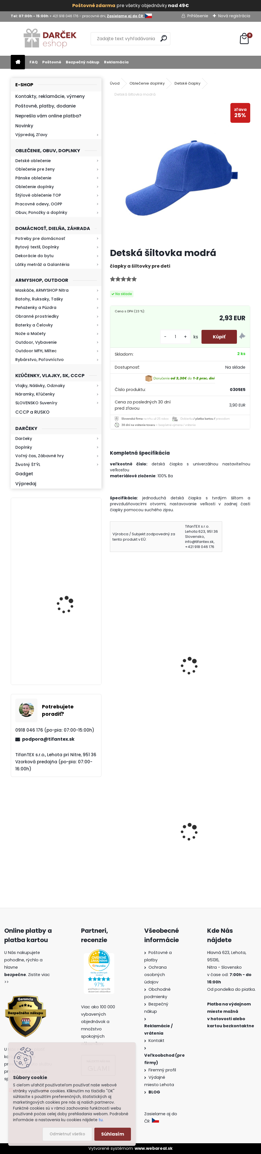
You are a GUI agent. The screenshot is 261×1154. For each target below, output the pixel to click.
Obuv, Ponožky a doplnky (41, 212)
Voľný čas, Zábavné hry (39, 456)
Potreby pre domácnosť (40, 238)
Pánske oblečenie (33, 178)
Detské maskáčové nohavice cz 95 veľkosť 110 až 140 (215, 841)
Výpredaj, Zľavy (31, 134)
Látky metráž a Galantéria (42, 264)
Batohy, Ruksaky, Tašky (39, 299)
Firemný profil (162, 1070)
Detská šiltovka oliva (209, 660)
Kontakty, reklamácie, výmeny (50, 96)
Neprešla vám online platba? (48, 116)
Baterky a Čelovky (34, 325)
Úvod (115, 83)
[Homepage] (18, 62)
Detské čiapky (187, 83)
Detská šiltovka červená (140, 660)
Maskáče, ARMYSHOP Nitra (42, 290)
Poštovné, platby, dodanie (45, 106)
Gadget (24, 473)
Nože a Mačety (30, 333)
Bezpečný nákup (82, 62)
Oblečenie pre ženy (35, 169)
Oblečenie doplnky (34, 187)
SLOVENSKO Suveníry (36, 403)
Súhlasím (112, 1134)
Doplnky (23, 447)
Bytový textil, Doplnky (37, 247)
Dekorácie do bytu (34, 256)
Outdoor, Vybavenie (36, 342)
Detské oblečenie (33, 161)
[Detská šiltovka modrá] (180, 173)
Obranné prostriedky (37, 316)
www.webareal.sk (154, 1148)
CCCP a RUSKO (32, 412)
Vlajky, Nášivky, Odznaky (40, 385)
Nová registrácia (234, 16)
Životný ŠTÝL (27, 464)
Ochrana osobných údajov (155, 974)
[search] (163, 38)
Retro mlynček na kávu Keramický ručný (71, 647)
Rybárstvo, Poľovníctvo (39, 359)
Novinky (24, 126)
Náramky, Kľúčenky (35, 394)
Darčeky (23, 438)
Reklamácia (116, 62)
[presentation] (112, 658)
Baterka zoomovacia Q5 (72, 540)
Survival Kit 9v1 (130, 850)
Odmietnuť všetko (67, 1134)
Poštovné (51, 62)
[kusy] (175, 337)
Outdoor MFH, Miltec (36, 351)
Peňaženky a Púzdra (35, 307)
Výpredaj (25, 483)
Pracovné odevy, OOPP (38, 204)
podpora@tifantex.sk (48, 739)
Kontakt (156, 1040)
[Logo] (50, 39)
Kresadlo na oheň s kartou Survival (67, 596)
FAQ (33, 62)
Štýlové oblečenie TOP (38, 195)
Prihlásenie (197, 16)
